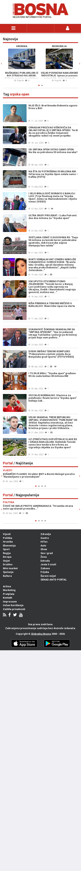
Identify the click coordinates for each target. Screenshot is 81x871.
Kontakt (7, 597)
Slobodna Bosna (41, 633)
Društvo (7, 564)
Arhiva (7, 586)
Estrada (45, 560)
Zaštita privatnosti (14, 609)
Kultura (7, 575)
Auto (43, 545)
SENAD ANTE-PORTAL (53, 579)
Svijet (6, 560)
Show (43, 549)
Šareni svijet (48, 575)
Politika (7, 538)
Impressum (10, 601)
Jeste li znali (48, 564)
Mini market (10, 568)
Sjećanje (8, 572)
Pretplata (8, 594)
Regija (7, 553)
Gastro (44, 538)
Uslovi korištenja (13, 605)
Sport (6, 549)
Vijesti (7, 534)
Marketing (9, 590)
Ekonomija (9, 545)
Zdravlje (45, 534)
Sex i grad (46, 553)
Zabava (45, 568)
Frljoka (44, 572)
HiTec (44, 541)
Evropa (7, 556)
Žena (43, 556)
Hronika (8, 541)
